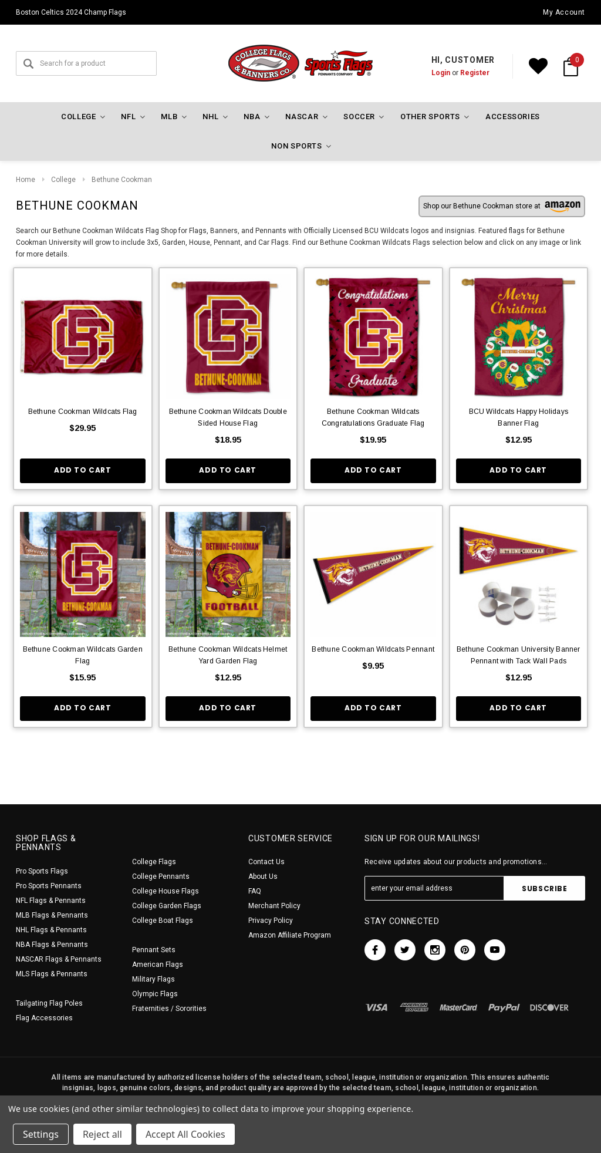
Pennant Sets (153, 950)
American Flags (157, 964)
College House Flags (165, 891)
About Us (263, 876)
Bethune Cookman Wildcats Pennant (373, 649)
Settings (41, 1134)
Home (25, 180)
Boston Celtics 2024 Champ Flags (71, 12)
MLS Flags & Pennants (51, 974)
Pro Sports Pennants (49, 886)
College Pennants (161, 876)
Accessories (512, 116)
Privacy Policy (270, 920)
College (63, 180)
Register (474, 73)
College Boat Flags (162, 920)
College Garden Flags (166, 906)
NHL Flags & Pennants (51, 930)
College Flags (154, 862)
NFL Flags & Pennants (51, 900)
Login (440, 73)
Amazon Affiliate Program (289, 935)
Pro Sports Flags (42, 871)
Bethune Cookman (122, 180)
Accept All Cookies (185, 1134)
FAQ (254, 891)
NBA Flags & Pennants (52, 944)
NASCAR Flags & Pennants (59, 959)
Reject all (102, 1134)
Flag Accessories (44, 1018)
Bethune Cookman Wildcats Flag (82, 411)
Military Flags (153, 979)
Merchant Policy (274, 906)
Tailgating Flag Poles (49, 1003)
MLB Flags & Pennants (52, 915)
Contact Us (266, 862)
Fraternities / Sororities (169, 1008)
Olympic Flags (155, 994)
